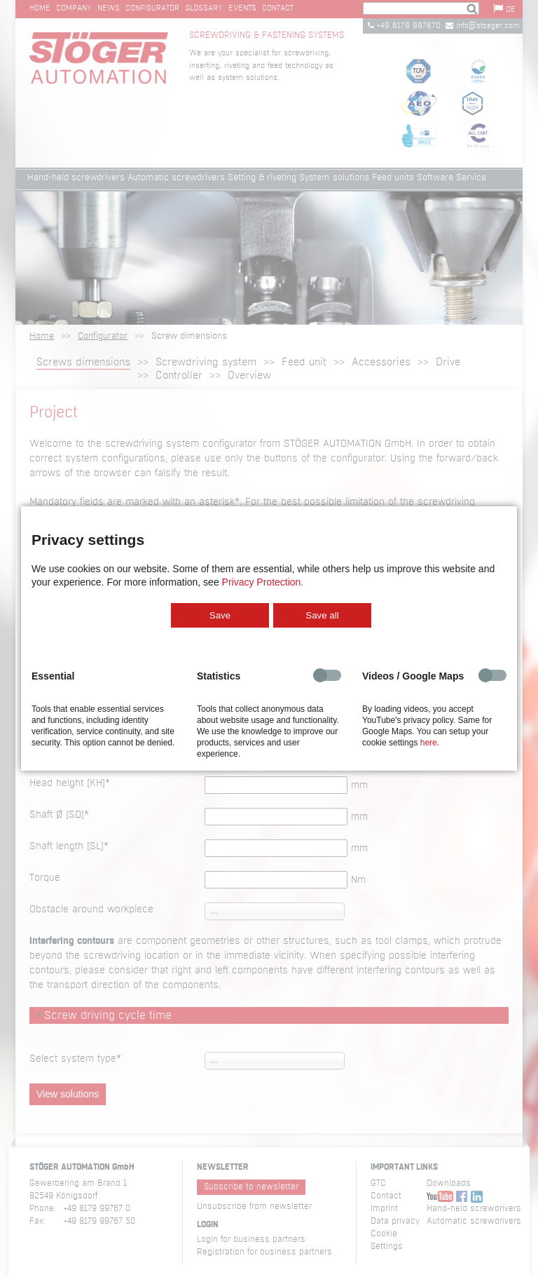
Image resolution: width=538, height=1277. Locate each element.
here (428, 743)
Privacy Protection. (263, 582)
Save (219, 615)
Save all (321, 615)
